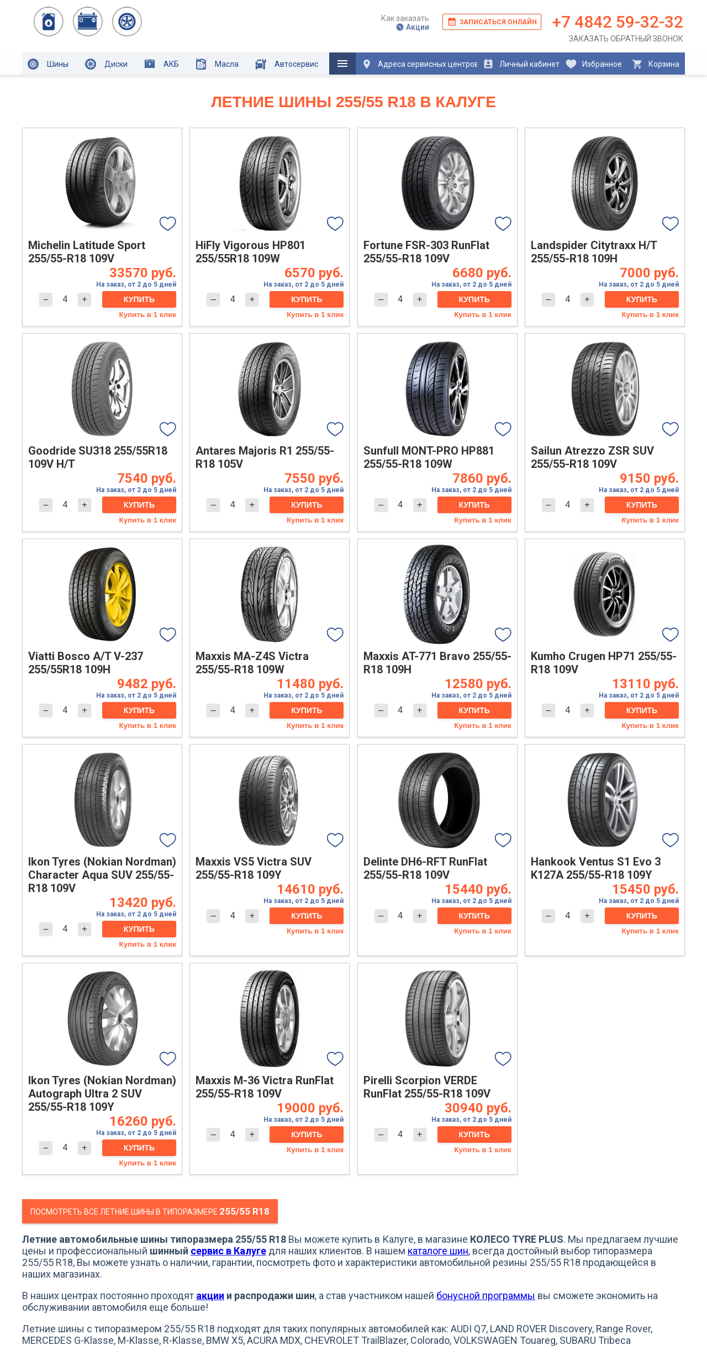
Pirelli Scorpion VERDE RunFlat (426, 1087)
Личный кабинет (521, 64)
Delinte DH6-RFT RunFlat (425, 868)
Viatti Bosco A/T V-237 (85, 663)
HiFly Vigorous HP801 (250, 252)
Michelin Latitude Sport (86, 252)
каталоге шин (438, 1251)
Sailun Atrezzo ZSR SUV (592, 457)
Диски (106, 64)
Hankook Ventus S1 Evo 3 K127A (596, 868)
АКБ (161, 63)
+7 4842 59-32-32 (617, 21)
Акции (412, 27)
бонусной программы (485, 1295)
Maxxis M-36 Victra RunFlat (265, 1087)
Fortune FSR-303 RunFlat (426, 252)
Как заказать (405, 18)
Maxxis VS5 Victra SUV (254, 868)
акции (210, 1295)
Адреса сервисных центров (419, 64)
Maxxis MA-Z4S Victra (252, 663)
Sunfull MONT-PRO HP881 (428, 457)
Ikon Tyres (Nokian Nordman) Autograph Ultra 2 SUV (102, 1094)
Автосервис (286, 64)
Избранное (594, 64)
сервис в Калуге (228, 1251)
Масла (217, 64)
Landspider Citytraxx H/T (594, 252)
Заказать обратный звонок (626, 38)
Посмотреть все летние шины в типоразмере (150, 1211)
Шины (48, 64)
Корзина (655, 64)
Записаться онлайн (492, 22)
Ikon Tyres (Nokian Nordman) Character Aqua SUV (102, 875)
